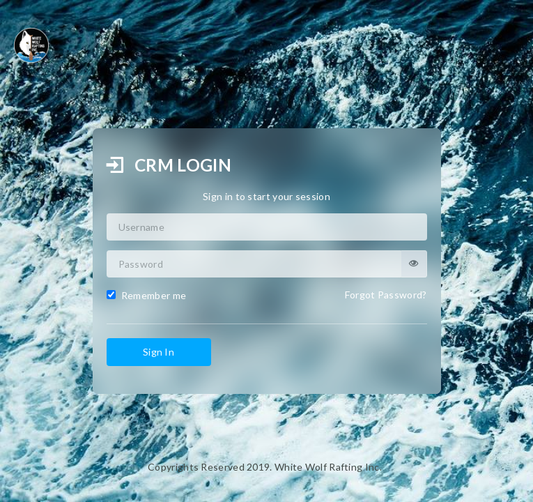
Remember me (147, 295)
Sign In (158, 352)
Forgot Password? (386, 295)
